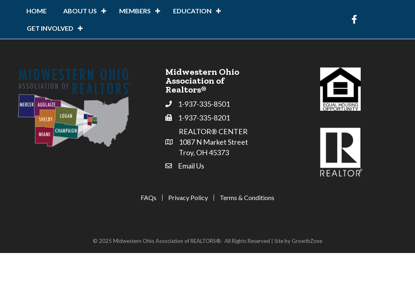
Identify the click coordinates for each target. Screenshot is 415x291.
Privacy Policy (188, 197)
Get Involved (50, 28)
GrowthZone (307, 241)
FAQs (148, 197)
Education (192, 11)
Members (135, 11)
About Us (80, 11)
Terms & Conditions (247, 197)
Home (36, 11)
